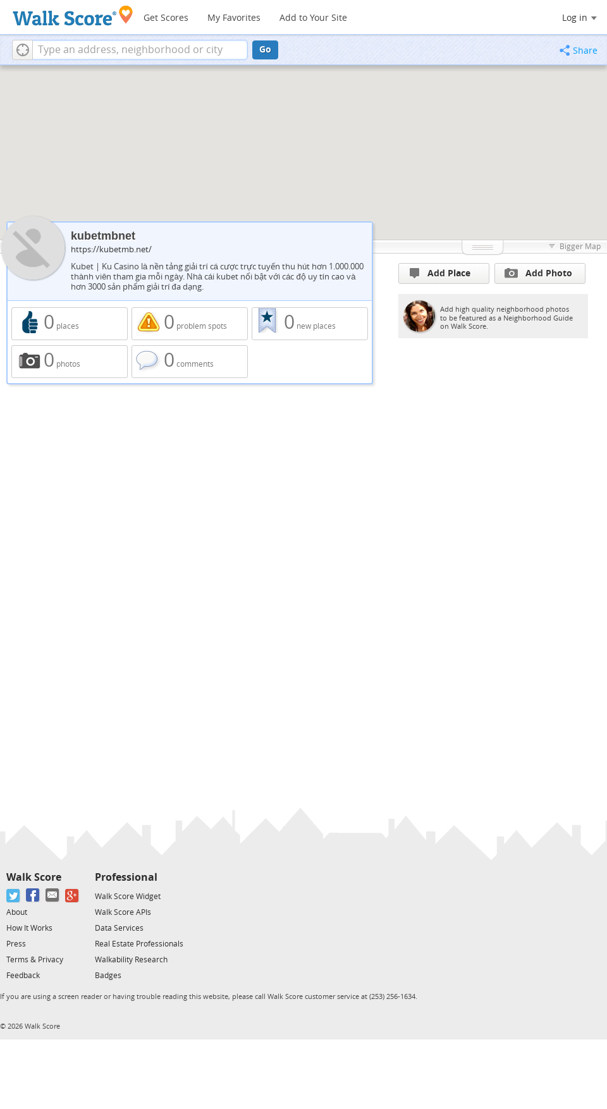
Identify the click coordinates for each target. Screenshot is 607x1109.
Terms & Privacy (34, 959)
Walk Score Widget (128, 896)
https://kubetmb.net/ (111, 249)
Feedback (23, 975)
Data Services (119, 928)
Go (265, 49)
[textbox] (140, 50)
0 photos (69, 361)
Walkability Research (131, 959)
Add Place (440, 273)
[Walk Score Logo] (73, 15)
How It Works (29, 928)
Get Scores (166, 18)
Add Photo (538, 273)
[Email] (53, 895)
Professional (126, 877)
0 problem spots (189, 324)
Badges (108, 975)
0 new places (309, 324)
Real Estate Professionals (139, 944)
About (16, 912)
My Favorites (234, 18)
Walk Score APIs (123, 912)
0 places (69, 324)
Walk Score (33, 877)
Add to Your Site (313, 18)
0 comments (189, 361)
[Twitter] (13, 895)
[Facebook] (33, 895)
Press (16, 944)
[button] (22, 50)
